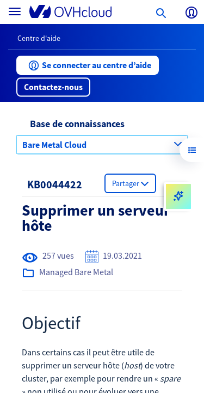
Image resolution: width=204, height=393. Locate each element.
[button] (87, 65)
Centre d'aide (38, 38)
